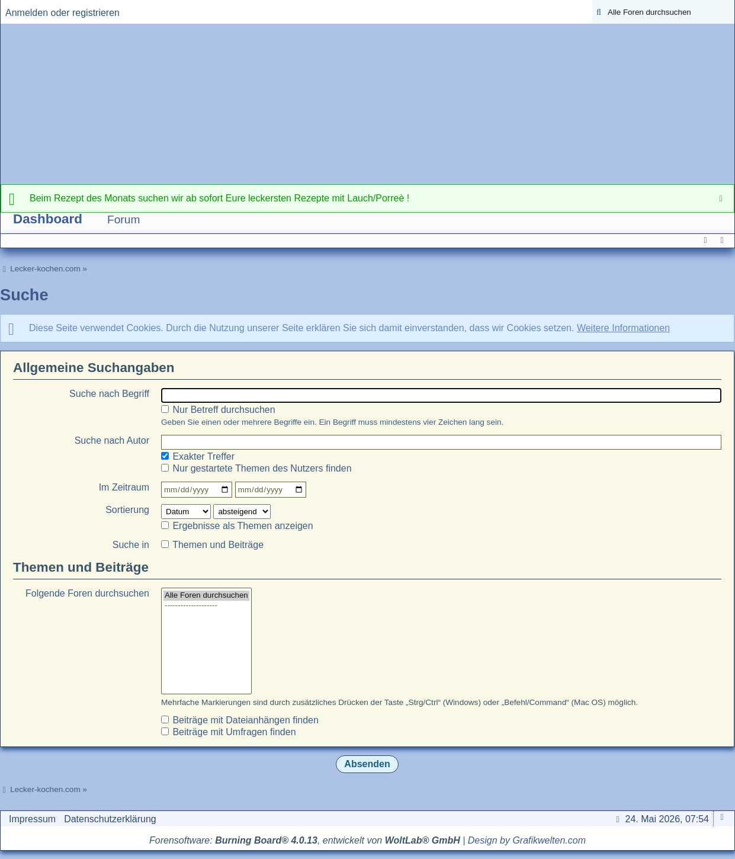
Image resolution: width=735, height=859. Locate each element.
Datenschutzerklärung (110, 819)
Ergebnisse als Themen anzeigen (237, 526)
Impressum (32, 819)
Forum (123, 219)
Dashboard (47, 218)
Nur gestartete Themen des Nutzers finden (256, 468)
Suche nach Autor (112, 440)
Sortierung (127, 510)
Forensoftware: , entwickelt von (304, 840)
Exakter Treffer (198, 456)
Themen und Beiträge (212, 545)
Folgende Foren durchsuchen (87, 593)
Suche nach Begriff (109, 394)
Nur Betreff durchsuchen (218, 410)
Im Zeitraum (124, 487)
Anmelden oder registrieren (62, 13)
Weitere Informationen (623, 328)
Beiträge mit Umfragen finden (228, 732)
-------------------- (206, 606)
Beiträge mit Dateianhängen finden (240, 720)
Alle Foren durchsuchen (206, 596)
